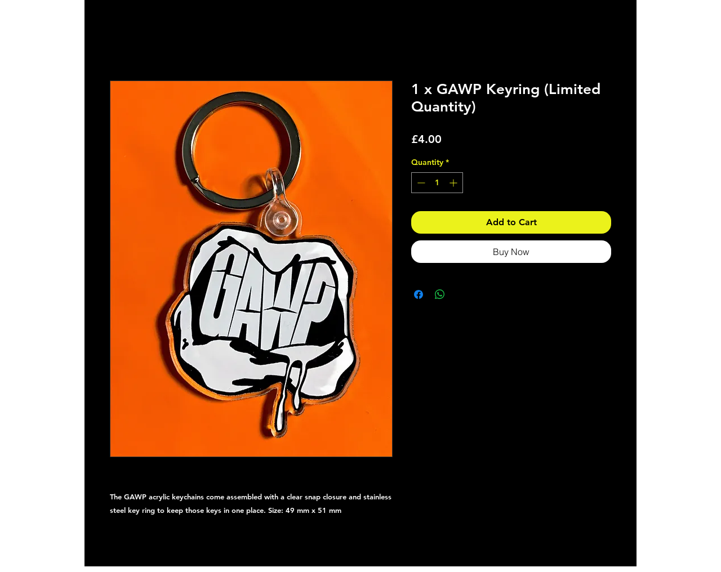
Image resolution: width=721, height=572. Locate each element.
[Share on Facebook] (418, 294)
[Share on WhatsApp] (440, 294)
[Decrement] (420, 183)
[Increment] (454, 183)
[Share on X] (461, 294)
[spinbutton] (437, 183)
